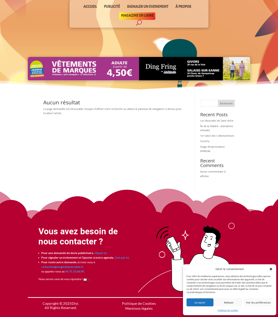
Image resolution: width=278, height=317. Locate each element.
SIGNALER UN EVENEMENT (147, 7)
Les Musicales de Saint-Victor (217, 120)
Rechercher (226, 103)
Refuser (229, 302)
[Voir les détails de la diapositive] (139, 68)
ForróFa (204, 141)
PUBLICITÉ (112, 7)
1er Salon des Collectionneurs (217, 135)
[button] (271, 269)
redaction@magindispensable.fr (62, 266)
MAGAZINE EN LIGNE (137, 16)
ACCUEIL (90, 7)
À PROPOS (183, 7)
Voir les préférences (258, 302)
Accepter (199, 302)
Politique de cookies (228, 310)
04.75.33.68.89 (74, 271)
